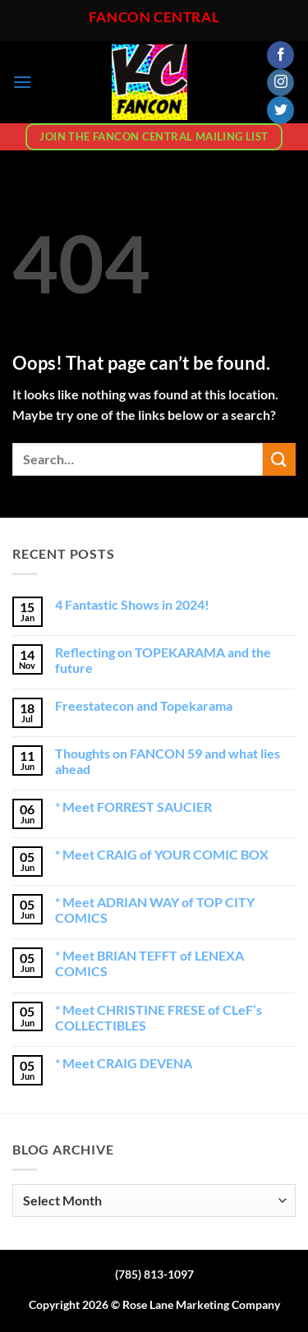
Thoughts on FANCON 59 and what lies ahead (167, 761)
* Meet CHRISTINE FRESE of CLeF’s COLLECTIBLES (158, 1017)
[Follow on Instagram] (280, 83)
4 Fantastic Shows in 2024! (132, 604)
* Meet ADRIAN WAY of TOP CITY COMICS (155, 909)
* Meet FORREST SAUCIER (133, 806)
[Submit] (279, 459)
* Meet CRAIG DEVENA (123, 1063)
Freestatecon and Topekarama (143, 705)
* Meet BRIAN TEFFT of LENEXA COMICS (149, 963)
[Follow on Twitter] (280, 110)
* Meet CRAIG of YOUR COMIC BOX (162, 854)
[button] (22, 82)
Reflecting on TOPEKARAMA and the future (163, 659)
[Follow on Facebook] (280, 55)
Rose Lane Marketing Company (201, 1304)
